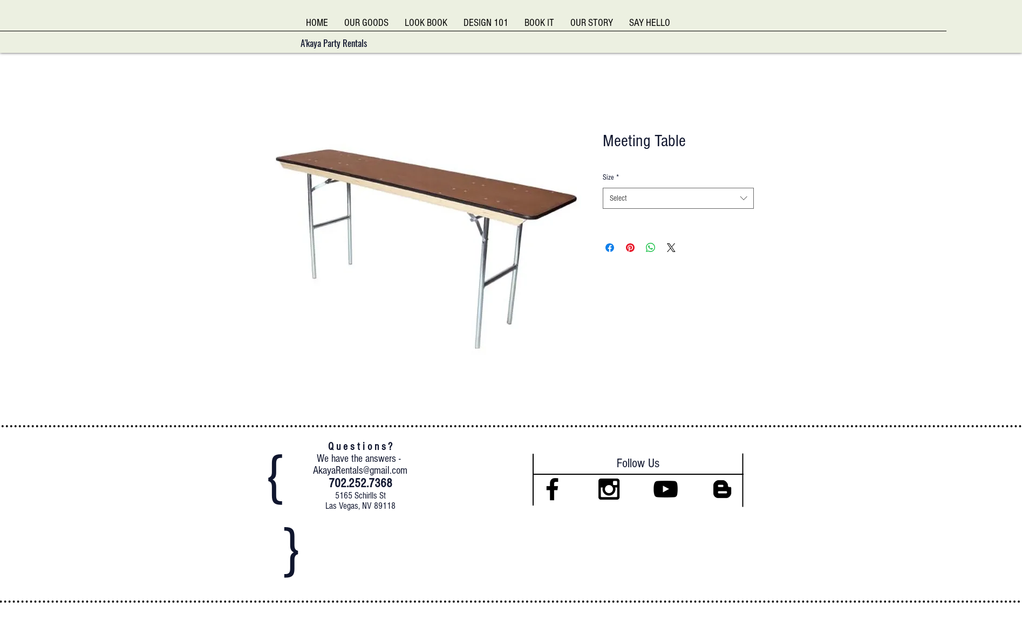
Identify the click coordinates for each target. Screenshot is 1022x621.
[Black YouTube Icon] (665, 489)
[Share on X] (671, 247)
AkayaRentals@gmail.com (360, 470)
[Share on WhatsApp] (650, 247)
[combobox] (678, 198)
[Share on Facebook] (609, 247)
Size (611, 177)
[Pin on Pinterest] (630, 247)
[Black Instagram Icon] (609, 489)
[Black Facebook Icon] (552, 489)
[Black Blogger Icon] (722, 489)
